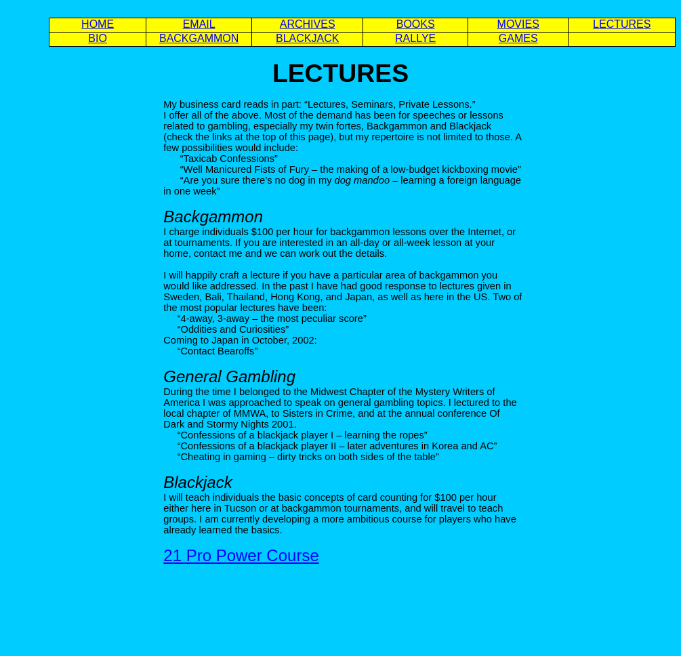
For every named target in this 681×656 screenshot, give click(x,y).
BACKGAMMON (199, 38)
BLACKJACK (307, 38)
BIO (97, 38)
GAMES (518, 38)
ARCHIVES (307, 24)
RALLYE (415, 38)
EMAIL (199, 24)
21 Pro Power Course (240, 555)
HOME (97, 24)
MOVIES (518, 24)
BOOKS (415, 24)
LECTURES (622, 24)
